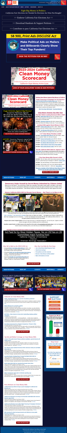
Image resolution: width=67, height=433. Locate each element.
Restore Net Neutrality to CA (47, 138)
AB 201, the (20, 252)
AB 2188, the (18, 256)
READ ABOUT (39, 151)
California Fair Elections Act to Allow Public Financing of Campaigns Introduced (22, 404)
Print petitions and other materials (43, 251)
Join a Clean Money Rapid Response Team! (45, 248)
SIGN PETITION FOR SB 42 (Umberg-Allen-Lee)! (46, 101)
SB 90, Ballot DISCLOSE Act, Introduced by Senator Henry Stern (18, 363)
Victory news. (62, 160)
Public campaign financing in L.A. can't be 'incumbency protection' (19, 298)
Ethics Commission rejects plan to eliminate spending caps (17, 372)
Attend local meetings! (41, 250)
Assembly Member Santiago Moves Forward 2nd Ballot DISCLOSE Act (20, 356)
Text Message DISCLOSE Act (47, 130)
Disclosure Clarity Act (46, 121)
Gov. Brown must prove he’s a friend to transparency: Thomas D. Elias (20, 324)
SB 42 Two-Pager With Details (45, 109)
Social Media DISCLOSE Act (47, 135)
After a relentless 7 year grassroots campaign (15, 215)
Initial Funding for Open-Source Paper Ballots (51, 144)
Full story (17, 311)
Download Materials (57, 109)
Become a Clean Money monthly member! (45, 253)
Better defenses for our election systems (13, 305)
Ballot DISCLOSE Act (45, 116)
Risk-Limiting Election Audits (47, 146)
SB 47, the (17, 248)
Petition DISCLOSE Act (46, 126)
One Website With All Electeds (47, 142)
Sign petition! (59, 166)
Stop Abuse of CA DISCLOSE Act (48, 140)
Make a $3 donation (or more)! (42, 255)
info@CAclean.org (41, 432)
